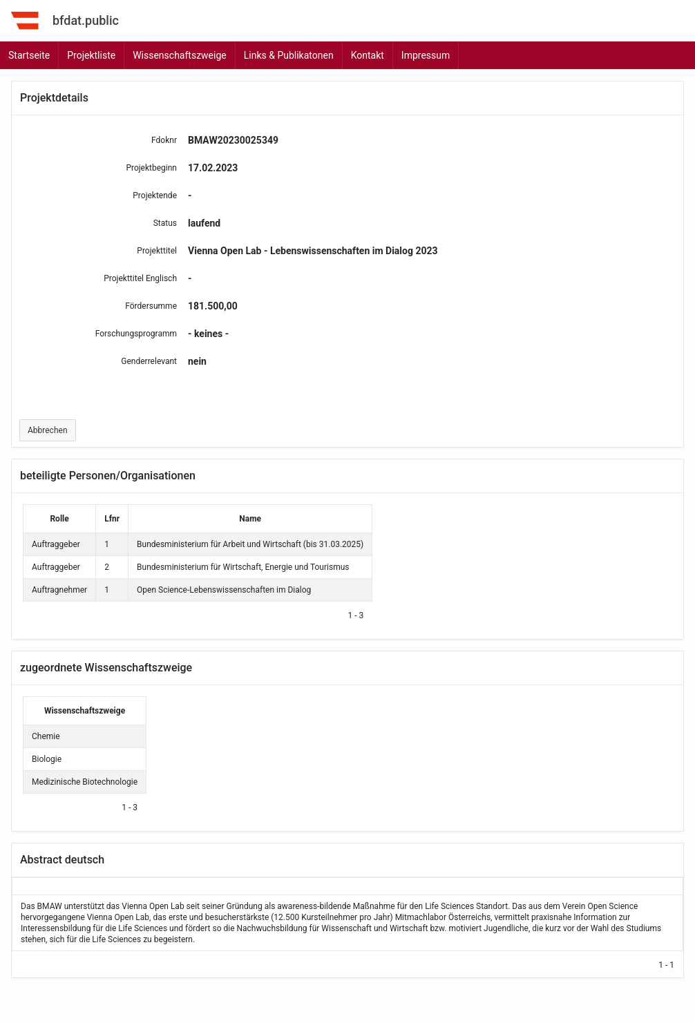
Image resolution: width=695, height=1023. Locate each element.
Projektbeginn (151, 168)
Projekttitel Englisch (140, 278)
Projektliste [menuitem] (91, 55)
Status (165, 223)
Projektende (155, 195)
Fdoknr (164, 140)
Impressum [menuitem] (425, 55)
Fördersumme (151, 306)
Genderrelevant (149, 361)
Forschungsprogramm (136, 333)
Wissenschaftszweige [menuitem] (180, 55)
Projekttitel (157, 251)
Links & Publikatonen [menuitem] (289, 55)
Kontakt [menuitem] (367, 55)
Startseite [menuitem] (29, 55)
